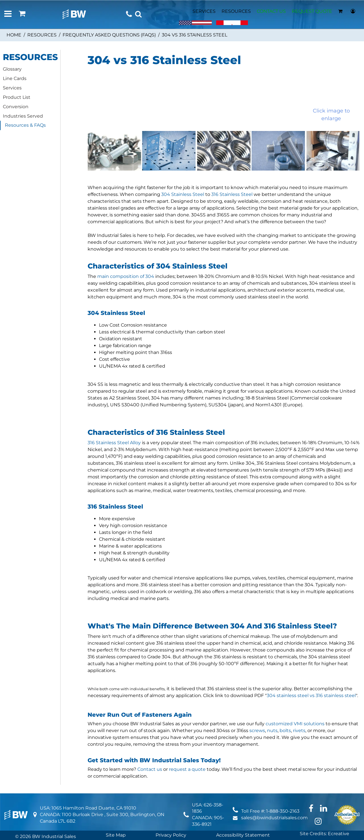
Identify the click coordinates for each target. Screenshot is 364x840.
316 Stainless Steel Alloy (114, 442)
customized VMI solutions (295, 723)
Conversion (15, 106)
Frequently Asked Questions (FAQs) (109, 35)
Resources (42, 35)
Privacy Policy (171, 835)
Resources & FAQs (25, 125)
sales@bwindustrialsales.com (274, 817)
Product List (16, 97)
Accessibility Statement (243, 835)
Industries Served (23, 116)
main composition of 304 (125, 276)
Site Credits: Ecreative (324, 833)
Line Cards (14, 78)
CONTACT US (271, 11)
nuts (272, 730)
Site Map (116, 835)
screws (257, 730)
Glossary (12, 69)
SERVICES (204, 11)
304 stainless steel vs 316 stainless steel (311, 695)
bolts (285, 730)
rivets (299, 730)
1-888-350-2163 (282, 811)
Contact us (149, 769)
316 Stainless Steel (232, 194)
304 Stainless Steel (182, 194)
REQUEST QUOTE (312, 11)
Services (12, 88)
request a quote (187, 769)
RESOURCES (236, 11)
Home (14, 35)
